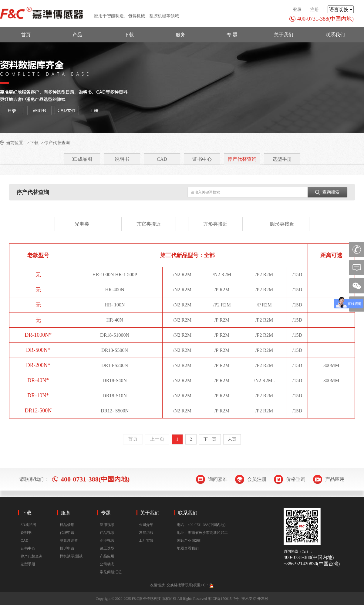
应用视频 (107, 525)
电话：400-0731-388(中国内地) (201, 525)
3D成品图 (82, 159)
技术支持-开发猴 (254, 599)
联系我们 (335, 34)
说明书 (122, 159)
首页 (26, 34)
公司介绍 (146, 525)
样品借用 (67, 525)
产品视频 (107, 533)
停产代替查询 (242, 159)
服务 (180, 34)
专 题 (232, 34)
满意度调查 (69, 540)
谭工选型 (107, 548)
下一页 (210, 439)
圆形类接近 (282, 223)
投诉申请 (67, 548)
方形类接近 (215, 223)
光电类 (82, 223)
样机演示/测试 (71, 556)
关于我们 (283, 34)
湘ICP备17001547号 (223, 599)
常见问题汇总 (111, 572)
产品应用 (107, 556)
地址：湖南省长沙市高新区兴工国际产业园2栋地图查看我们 (202, 540)
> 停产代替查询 (55, 143)
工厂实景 (146, 540)
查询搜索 (327, 192)
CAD (162, 159)
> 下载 (32, 143)
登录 (297, 9)
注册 (314, 9)
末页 (232, 439)
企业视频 (107, 540)
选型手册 (282, 159)
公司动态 (107, 564)
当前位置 (14, 143)
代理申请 (67, 533)
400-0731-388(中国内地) (325, 19)
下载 (129, 34)
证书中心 (202, 159)
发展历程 (146, 533)
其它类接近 (148, 223)
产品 (77, 34)
